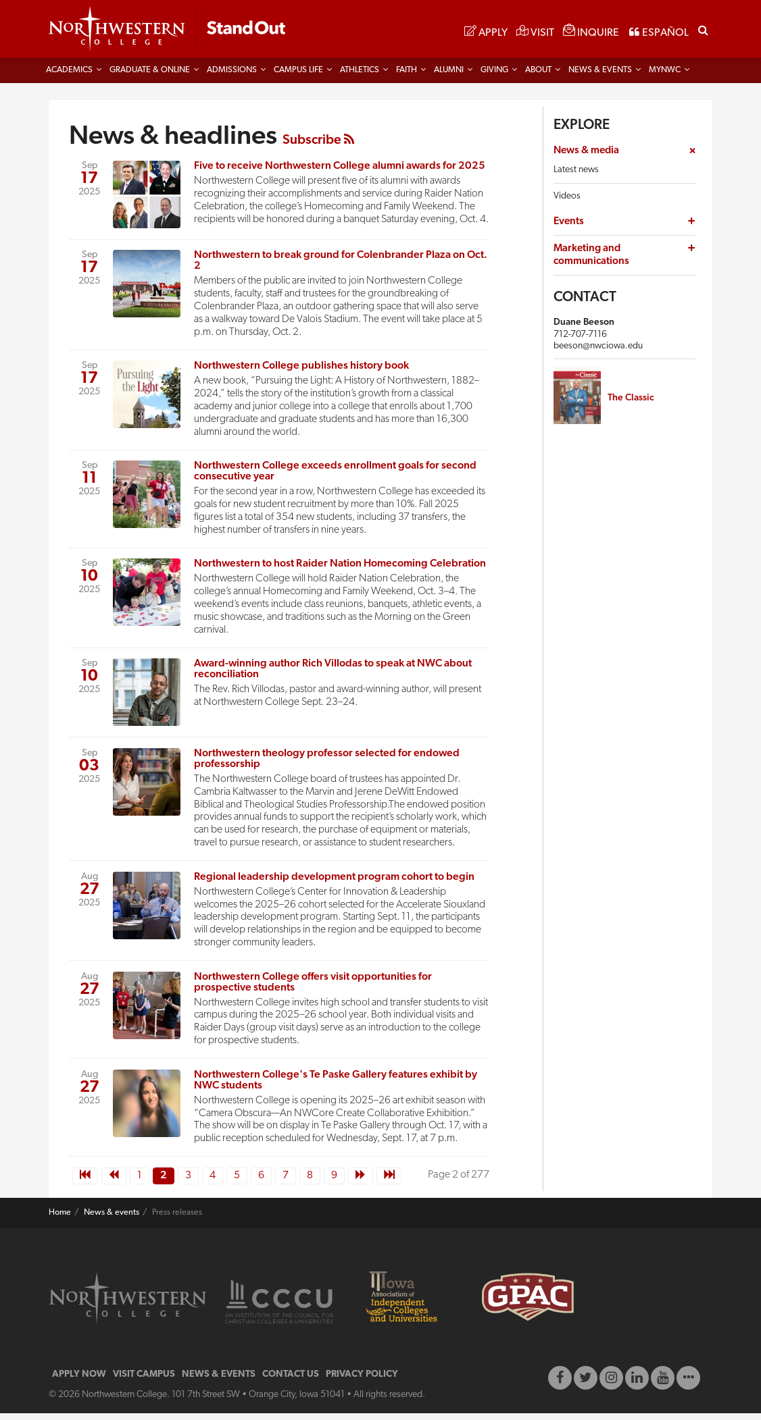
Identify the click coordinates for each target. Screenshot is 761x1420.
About (538, 76)
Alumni (449, 76)
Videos (567, 202)
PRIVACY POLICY (362, 1381)
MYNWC (665, 76)
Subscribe (318, 146)
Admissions (232, 76)
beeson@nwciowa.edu (598, 352)
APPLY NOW (79, 1381)
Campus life (298, 76)
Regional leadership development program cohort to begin (334, 883)
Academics (69, 76)
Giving (494, 76)
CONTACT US (290, 1381)
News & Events (600, 76)
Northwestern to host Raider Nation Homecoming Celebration (340, 569)
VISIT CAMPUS (144, 1381)
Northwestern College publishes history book (301, 372)
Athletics (359, 76)
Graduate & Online (149, 76)
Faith (406, 76)
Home (60, 1219)
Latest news (576, 176)
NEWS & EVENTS (218, 1381)
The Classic (631, 404)
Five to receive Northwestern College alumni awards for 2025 (339, 172)
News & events (111, 1219)
